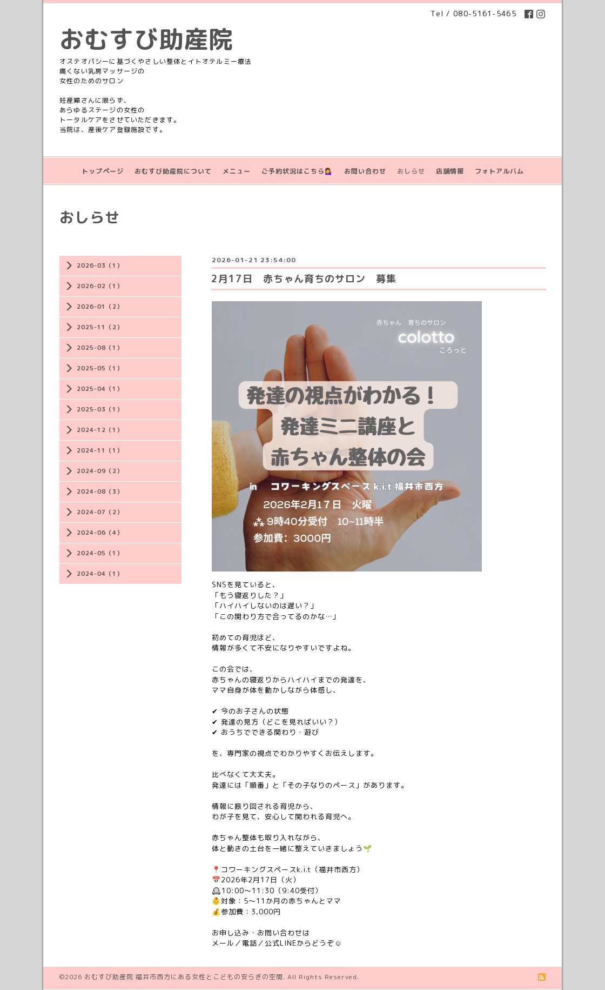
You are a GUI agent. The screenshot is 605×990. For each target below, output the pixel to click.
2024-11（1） (100, 450)
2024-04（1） (100, 573)
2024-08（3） (100, 491)
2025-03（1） (100, 409)
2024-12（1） (100, 430)
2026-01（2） (100, 306)
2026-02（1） (100, 286)
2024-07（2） (100, 512)
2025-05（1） (100, 368)
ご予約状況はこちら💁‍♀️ (297, 171)
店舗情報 (450, 171)
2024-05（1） (100, 553)
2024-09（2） (100, 471)
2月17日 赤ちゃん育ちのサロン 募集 (303, 278)
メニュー (237, 171)
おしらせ (411, 171)
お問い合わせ (365, 171)
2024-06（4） (100, 532)
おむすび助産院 (146, 39)
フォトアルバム (499, 171)
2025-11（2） (100, 327)
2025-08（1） (100, 347)
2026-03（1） (100, 265)
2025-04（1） (100, 388)
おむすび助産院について (173, 171)
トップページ (103, 171)
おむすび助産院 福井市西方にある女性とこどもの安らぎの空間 (183, 976)
